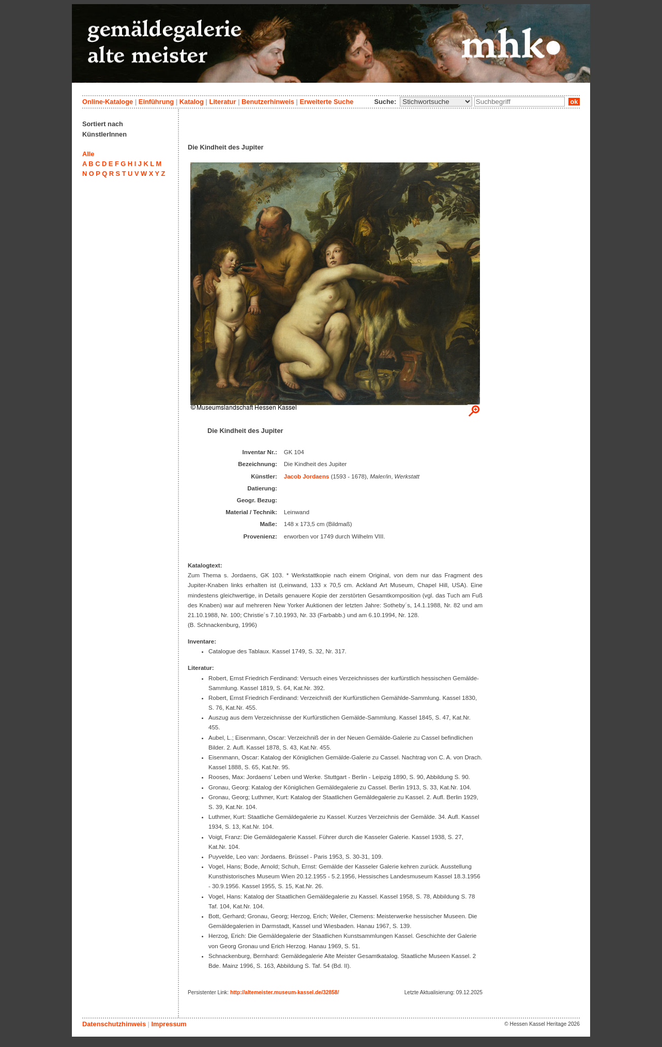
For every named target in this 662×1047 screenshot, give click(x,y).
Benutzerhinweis (268, 102)
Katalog (191, 102)
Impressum (168, 1024)
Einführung (156, 102)
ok (574, 102)
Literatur (222, 102)
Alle (88, 154)
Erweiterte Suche (326, 102)
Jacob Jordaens (306, 476)
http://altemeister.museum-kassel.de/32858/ (284, 992)
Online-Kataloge (107, 102)
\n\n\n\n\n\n (436, 102)
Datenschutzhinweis (114, 1024)
